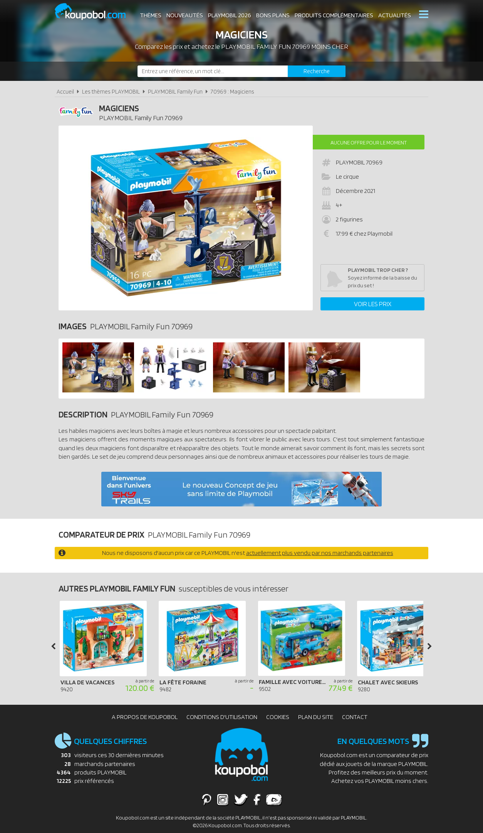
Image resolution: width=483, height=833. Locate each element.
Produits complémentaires (334, 15)
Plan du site (315, 717)
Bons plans (273, 15)
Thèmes (150, 15)
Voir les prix (372, 304)
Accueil (65, 91)
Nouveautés (184, 15)
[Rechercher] (316, 71)
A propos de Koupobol (145, 717)
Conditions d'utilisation (221, 717)
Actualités (394, 15)
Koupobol (95, 11)
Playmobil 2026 (229, 15)
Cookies (277, 717)
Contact (354, 717)
